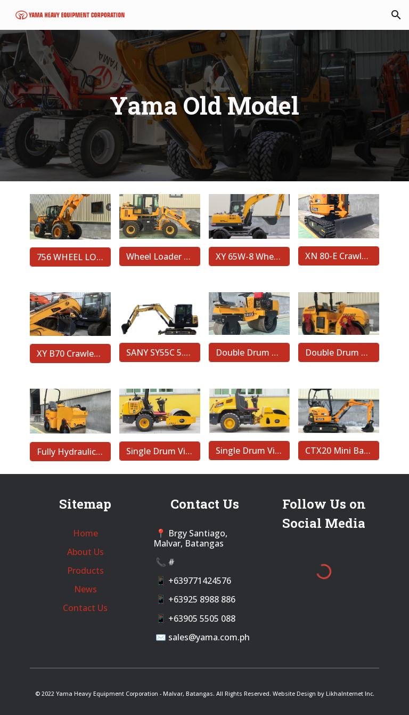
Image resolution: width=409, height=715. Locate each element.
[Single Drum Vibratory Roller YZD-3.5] (159, 451)
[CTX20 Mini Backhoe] (338, 450)
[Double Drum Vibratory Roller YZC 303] (338, 352)
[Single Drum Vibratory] (249, 450)
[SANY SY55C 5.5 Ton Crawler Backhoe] (159, 352)
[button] (396, 15)
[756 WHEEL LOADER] (70, 257)
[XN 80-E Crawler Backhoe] (338, 256)
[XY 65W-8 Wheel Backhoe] (249, 256)
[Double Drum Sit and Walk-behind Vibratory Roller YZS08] (249, 352)
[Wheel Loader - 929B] (159, 256)
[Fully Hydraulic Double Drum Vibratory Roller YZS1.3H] (70, 451)
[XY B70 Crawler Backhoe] (70, 353)
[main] (204, 106)
